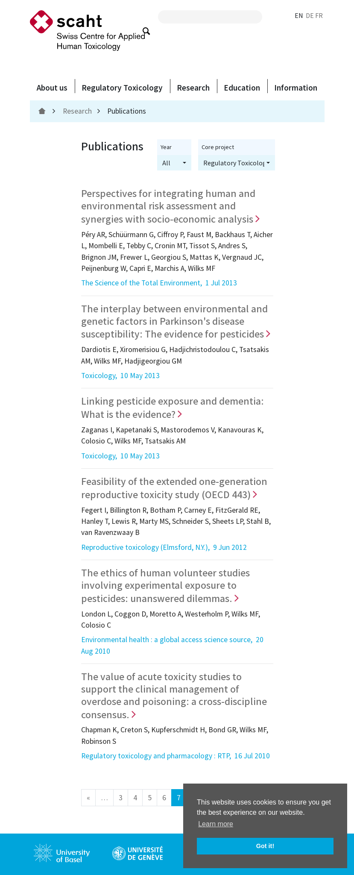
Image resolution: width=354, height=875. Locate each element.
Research (193, 87)
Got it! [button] (265, 846)
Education (242, 87)
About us (52, 87)
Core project (218, 147)
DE (310, 15)
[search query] (210, 16)
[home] (43, 111)
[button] (174, 162)
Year (166, 147)
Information (295, 87)
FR (319, 15)
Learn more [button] (215, 824)
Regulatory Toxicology (122, 87)
